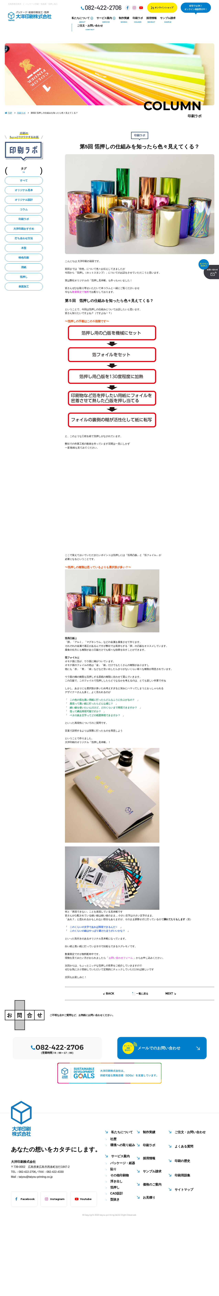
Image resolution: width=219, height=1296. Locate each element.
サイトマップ (184, 1189)
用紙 (23, 267)
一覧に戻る (140, 993)
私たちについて (122, 1132)
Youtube (86, 1199)
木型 (23, 247)
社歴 (113, 1139)
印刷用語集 (182, 1175)
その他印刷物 (119, 1175)
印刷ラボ (21, 113)
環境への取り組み (122, 1145)
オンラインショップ (162, 7)
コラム (24, 209)
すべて (24, 180)
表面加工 (24, 286)
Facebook (28, 1199)
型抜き (115, 1199)
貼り (113, 1169)
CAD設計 (116, 1193)
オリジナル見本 (24, 190)
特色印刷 (24, 257)
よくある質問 (184, 1146)
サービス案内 (120, 1156)
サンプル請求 (152, 1171)
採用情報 (149, 1158)
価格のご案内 (152, 1184)
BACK (108, 993)
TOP (8, 113)
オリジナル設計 (24, 199)
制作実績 (149, 1132)
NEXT (170, 993)
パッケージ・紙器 (122, 1163)
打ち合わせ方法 (24, 238)
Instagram (57, 1199)
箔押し (24, 276)
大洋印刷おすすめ (23, 228)
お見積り (149, 1197)
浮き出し (116, 1181)
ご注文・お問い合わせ (190, 1132)
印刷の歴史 (182, 1161)
